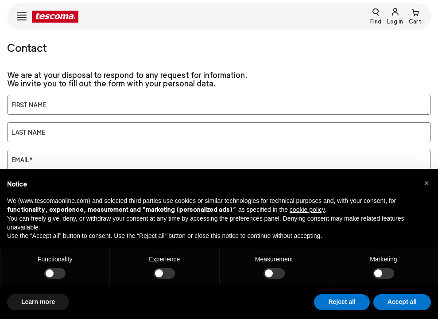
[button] (426, 183)
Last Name (28, 132)
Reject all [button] (341, 301)
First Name (29, 105)
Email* (22, 160)
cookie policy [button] (307, 209)
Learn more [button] (38, 301)
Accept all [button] (402, 301)
